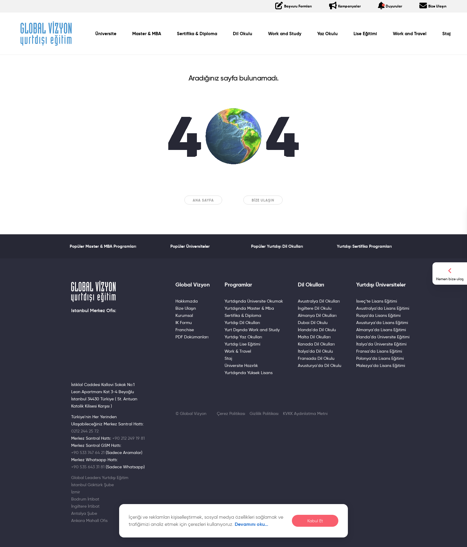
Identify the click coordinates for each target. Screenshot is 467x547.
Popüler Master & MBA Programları (103, 246)
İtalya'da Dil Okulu (315, 351)
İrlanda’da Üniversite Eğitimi (383, 337)
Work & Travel (238, 351)
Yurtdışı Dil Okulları (242, 322)
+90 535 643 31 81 (88, 466)
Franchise (184, 329)
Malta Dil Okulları (314, 337)
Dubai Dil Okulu (313, 322)
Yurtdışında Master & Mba (249, 308)
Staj (446, 33)
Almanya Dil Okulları (317, 315)
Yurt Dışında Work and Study (252, 329)
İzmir (75, 492)
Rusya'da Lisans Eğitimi (378, 315)
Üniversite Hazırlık (241, 365)
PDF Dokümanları (191, 337)
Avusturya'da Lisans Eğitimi (382, 322)
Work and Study (284, 33)
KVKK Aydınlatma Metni (305, 413)
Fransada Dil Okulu (316, 358)
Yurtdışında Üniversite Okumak (254, 301)
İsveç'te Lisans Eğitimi (376, 301)
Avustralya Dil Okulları (319, 301)
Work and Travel (409, 33)
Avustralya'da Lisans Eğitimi (382, 308)
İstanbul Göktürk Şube (92, 484)
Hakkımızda (186, 301)
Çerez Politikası (231, 413)
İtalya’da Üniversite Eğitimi (381, 344)
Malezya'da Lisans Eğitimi (380, 365)
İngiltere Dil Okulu (314, 308)
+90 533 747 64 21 (88, 452)
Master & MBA (146, 33)
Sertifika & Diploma (197, 33)
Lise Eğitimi (365, 33)
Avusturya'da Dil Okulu (319, 365)
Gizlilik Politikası (264, 413)
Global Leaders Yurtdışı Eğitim (99, 477)
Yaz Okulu (327, 33)
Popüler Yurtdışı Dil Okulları (277, 246)
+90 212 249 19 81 (128, 438)
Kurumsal (184, 315)
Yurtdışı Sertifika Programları (364, 246)
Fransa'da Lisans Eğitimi (379, 351)
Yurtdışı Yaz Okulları (243, 337)
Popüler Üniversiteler (190, 246)
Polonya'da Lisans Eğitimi (380, 358)
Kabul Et (315, 520)
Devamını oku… (251, 524)
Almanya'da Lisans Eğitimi (381, 329)
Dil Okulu (242, 33)
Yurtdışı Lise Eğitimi (242, 344)
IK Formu (183, 322)
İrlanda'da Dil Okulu (317, 329)
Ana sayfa (203, 200)
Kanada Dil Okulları (316, 344)
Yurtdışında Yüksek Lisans (249, 372)
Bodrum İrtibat (85, 499)
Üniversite (105, 33)
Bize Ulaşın (263, 200)
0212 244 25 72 (85, 431)
